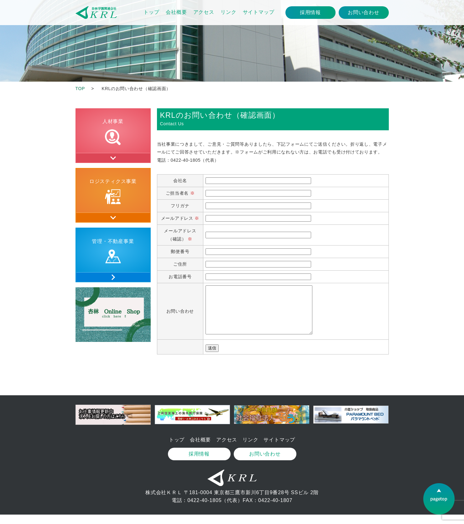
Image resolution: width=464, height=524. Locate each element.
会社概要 (176, 12)
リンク (228, 12)
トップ (151, 12)
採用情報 (310, 12)
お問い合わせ (363, 12)
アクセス (203, 12)
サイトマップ (258, 12)
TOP (80, 88)
